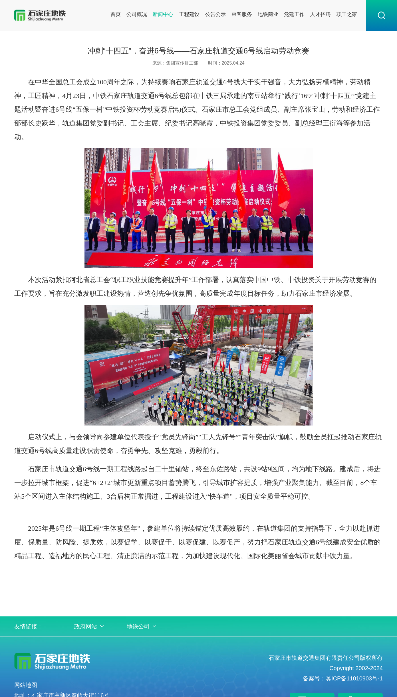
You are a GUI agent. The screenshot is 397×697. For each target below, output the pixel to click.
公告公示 (215, 14)
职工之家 (346, 14)
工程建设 (189, 14)
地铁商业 (268, 14)
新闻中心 (163, 14)
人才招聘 (320, 14)
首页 (115, 14)
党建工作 (294, 14)
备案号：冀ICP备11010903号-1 (343, 678)
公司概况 (136, 14)
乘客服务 (241, 14)
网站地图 (25, 685)
